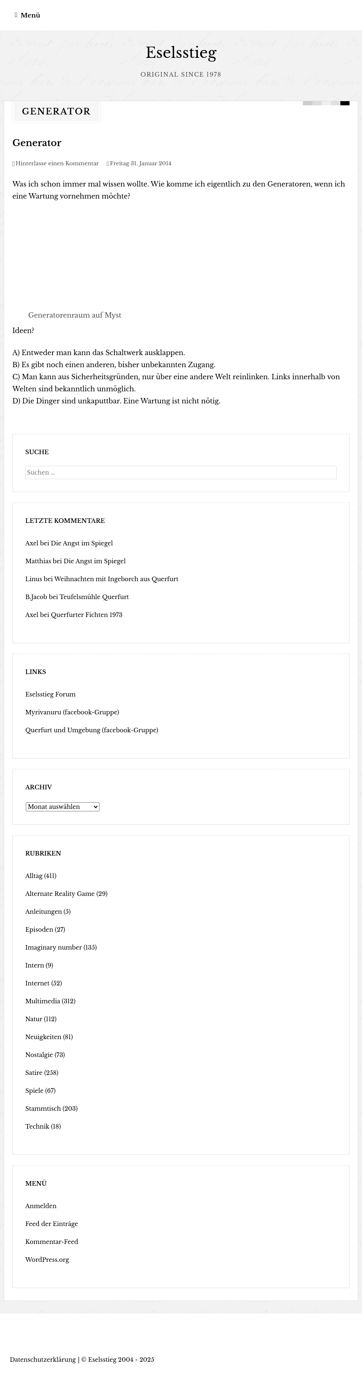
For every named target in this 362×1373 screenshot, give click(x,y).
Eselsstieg (181, 53)
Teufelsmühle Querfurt (94, 597)
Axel (32, 543)
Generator (36, 143)
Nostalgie (39, 1055)
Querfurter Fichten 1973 (86, 615)
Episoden (39, 929)
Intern (34, 965)
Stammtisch (43, 1108)
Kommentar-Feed (51, 1242)
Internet (37, 983)
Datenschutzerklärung (43, 1359)
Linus (33, 579)
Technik (37, 1126)
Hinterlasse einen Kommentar (57, 163)
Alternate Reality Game (60, 894)
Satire (33, 1073)
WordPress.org (47, 1260)
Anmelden (41, 1206)
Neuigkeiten (43, 1037)
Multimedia (42, 1001)
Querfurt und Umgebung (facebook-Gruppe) (92, 730)
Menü (30, 15)
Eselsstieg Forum (50, 694)
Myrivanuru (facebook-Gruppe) (72, 712)
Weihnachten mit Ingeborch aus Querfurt (116, 579)
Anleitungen (43, 911)
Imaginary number (53, 947)
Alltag (33, 876)
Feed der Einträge (51, 1224)
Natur (33, 1019)
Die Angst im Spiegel (82, 543)
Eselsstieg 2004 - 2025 (121, 1359)
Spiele (34, 1090)
